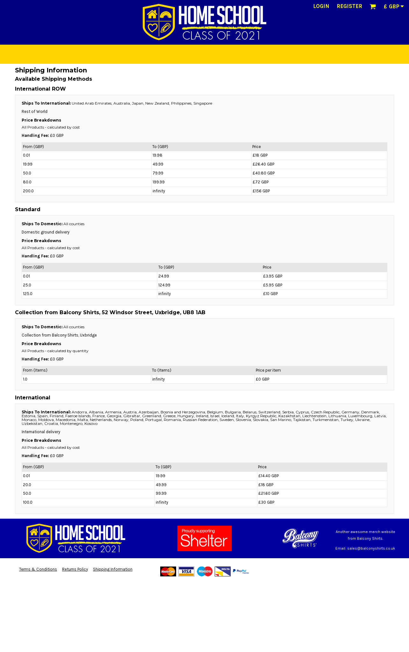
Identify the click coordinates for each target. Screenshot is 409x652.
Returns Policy (75, 569)
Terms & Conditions (38, 569)
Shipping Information (113, 569)
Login (321, 6)
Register (349, 6)
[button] (373, 6)
